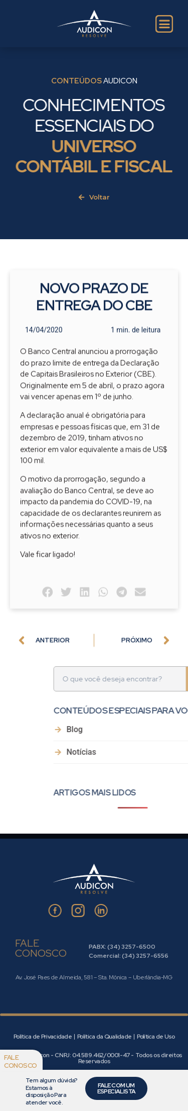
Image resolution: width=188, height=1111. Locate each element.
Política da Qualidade (104, 1064)
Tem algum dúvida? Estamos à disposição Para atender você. (51, 1091)
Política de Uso (155, 1064)
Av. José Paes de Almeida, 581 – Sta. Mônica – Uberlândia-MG (94, 977)
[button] (48, 614)
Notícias (152, 752)
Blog (146, 730)
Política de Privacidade (43, 1064)
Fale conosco (20, 1061)
